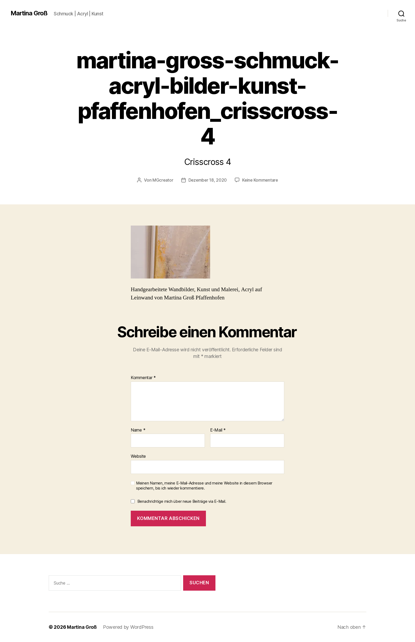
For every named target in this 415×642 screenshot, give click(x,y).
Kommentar (143, 377)
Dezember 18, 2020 (207, 180)
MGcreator (162, 180)
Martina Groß (30, 13)
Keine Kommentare (260, 180)
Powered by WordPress (129, 627)
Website (138, 456)
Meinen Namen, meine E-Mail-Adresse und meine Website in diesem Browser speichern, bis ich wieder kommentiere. (204, 485)
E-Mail (218, 430)
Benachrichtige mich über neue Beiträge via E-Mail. (181, 501)
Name (138, 430)
